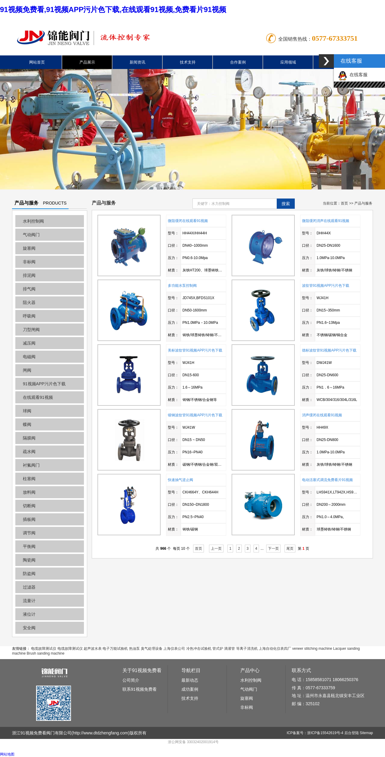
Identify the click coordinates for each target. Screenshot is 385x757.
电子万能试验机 (115, 648)
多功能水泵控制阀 (182, 285)
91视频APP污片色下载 (44, 383)
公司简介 (130, 680)
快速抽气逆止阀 (180, 480)
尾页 (290, 548)
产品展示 (87, 62)
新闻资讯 (137, 62)
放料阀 (29, 492)
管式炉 (217, 648)
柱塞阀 (29, 478)
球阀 (27, 410)
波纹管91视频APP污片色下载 (325, 285)
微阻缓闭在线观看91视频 (188, 221)
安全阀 (29, 627)
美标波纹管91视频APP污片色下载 (195, 350)
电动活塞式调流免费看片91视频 (327, 480)
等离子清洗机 (247, 648)
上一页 (216, 548)
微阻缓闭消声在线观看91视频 (325, 221)
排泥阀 (29, 275)
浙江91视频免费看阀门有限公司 (42, 732)
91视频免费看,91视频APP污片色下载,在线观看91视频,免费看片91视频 (113, 9)
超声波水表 (93, 648)
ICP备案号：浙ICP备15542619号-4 (315, 733)
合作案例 (238, 62)
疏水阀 (29, 451)
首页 (344, 203)
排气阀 (29, 288)
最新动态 (189, 680)
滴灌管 (229, 648)
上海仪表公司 (174, 648)
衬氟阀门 (31, 465)
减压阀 (29, 343)
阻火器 (29, 302)
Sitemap (366, 733)
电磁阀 (29, 356)
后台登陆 (351, 733)
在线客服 (353, 74)
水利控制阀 (33, 221)
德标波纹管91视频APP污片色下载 (329, 350)
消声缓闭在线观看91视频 (322, 415)
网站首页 (37, 62)
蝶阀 (27, 424)
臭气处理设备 (151, 648)
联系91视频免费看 (139, 689)
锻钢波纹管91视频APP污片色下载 (195, 415)
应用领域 (288, 62)
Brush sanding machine (45, 653)
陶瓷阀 (29, 560)
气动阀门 (31, 234)
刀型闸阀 (31, 329)
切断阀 (29, 505)
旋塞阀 (29, 248)
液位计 (29, 614)
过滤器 (29, 587)
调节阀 (29, 532)
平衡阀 (29, 546)
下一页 (273, 548)
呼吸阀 (29, 316)
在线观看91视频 (38, 397)
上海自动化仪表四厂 (275, 648)
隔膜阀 (29, 438)
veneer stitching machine (312, 648)
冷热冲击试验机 (198, 648)
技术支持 (188, 62)
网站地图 (7, 754)
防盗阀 (29, 573)
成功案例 (189, 689)
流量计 (29, 600)
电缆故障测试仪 (43, 648)
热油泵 (134, 648)
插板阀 (29, 519)
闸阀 (27, 370)
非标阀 (29, 261)
